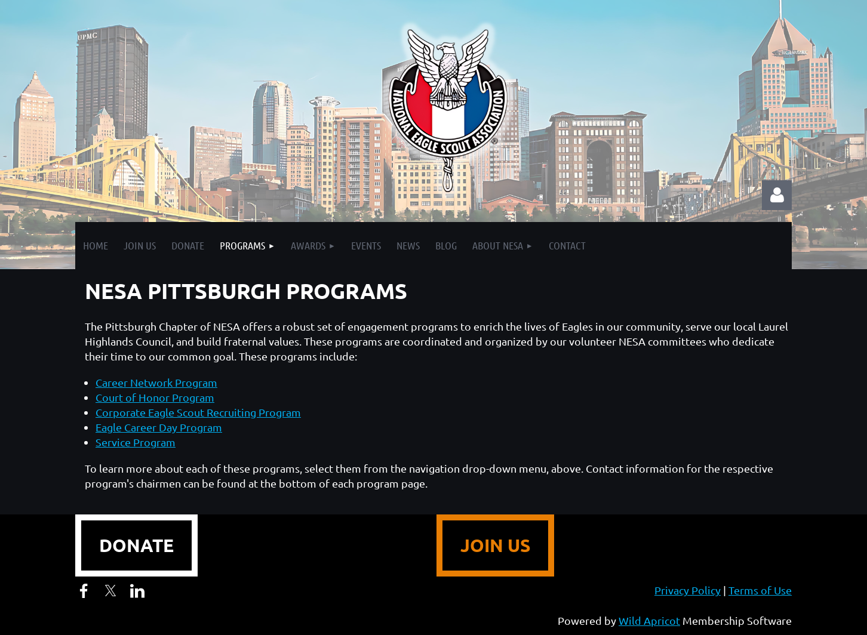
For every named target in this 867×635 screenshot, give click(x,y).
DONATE (136, 545)
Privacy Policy (687, 590)
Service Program (136, 442)
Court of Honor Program (155, 397)
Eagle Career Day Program (159, 427)
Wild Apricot (649, 620)
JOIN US (495, 545)
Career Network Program (156, 382)
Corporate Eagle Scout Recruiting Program (198, 412)
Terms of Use (760, 590)
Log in (777, 195)
